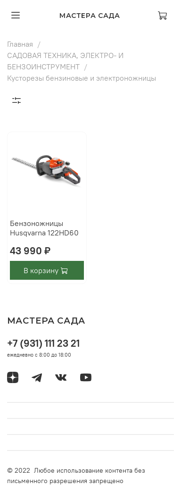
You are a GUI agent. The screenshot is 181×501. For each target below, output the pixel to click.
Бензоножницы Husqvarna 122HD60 (44, 227)
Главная (20, 44)
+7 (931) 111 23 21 (43, 343)
